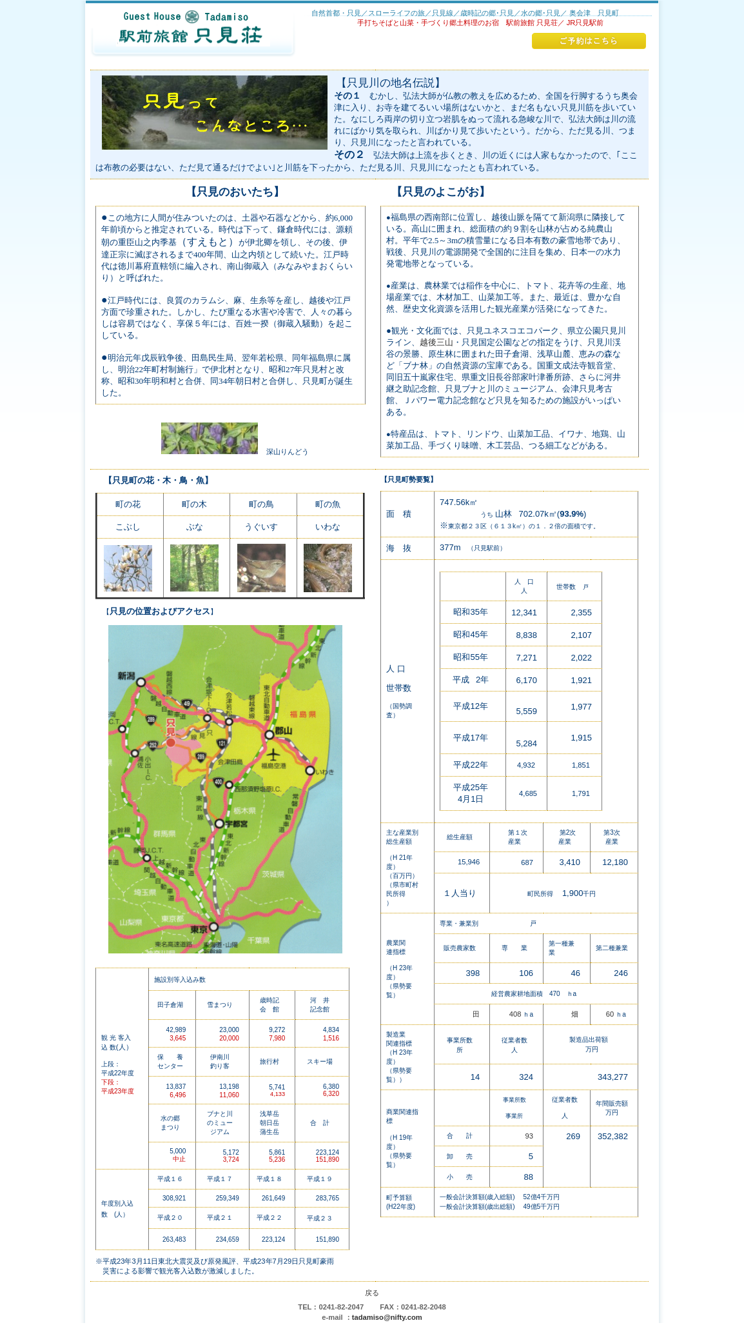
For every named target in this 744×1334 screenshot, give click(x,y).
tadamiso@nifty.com (387, 1317)
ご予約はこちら (589, 41)
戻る (372, 1293)
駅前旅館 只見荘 (193, 35)
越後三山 (436, 342)
